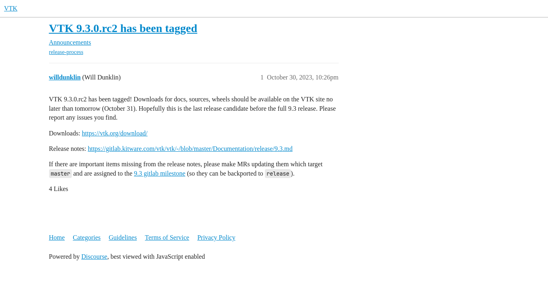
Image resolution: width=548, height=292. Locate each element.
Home (57, 237)
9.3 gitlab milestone (159, 173)
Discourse (94, 256)
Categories (87, 237)
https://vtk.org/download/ (115, 133)
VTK (10, 8)
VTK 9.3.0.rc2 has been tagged (123, 28)
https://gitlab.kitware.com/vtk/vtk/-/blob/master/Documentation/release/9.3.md (190, 148)
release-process (66, 52)
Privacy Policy (216, 237)
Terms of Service (167, 237)
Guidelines (123, 237)
